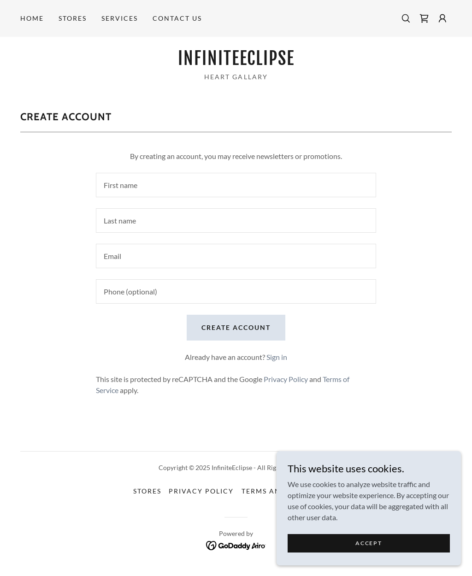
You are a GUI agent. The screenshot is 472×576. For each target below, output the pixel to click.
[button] (442, 18)
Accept (368, 543)
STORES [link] (73, 18)
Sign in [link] (276, 357)
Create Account (236, 327)
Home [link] (32, 18)
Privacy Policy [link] (286, 379)
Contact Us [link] (177, 18)
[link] (424, 18)
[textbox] (236, 185)
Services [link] (119, 18)
